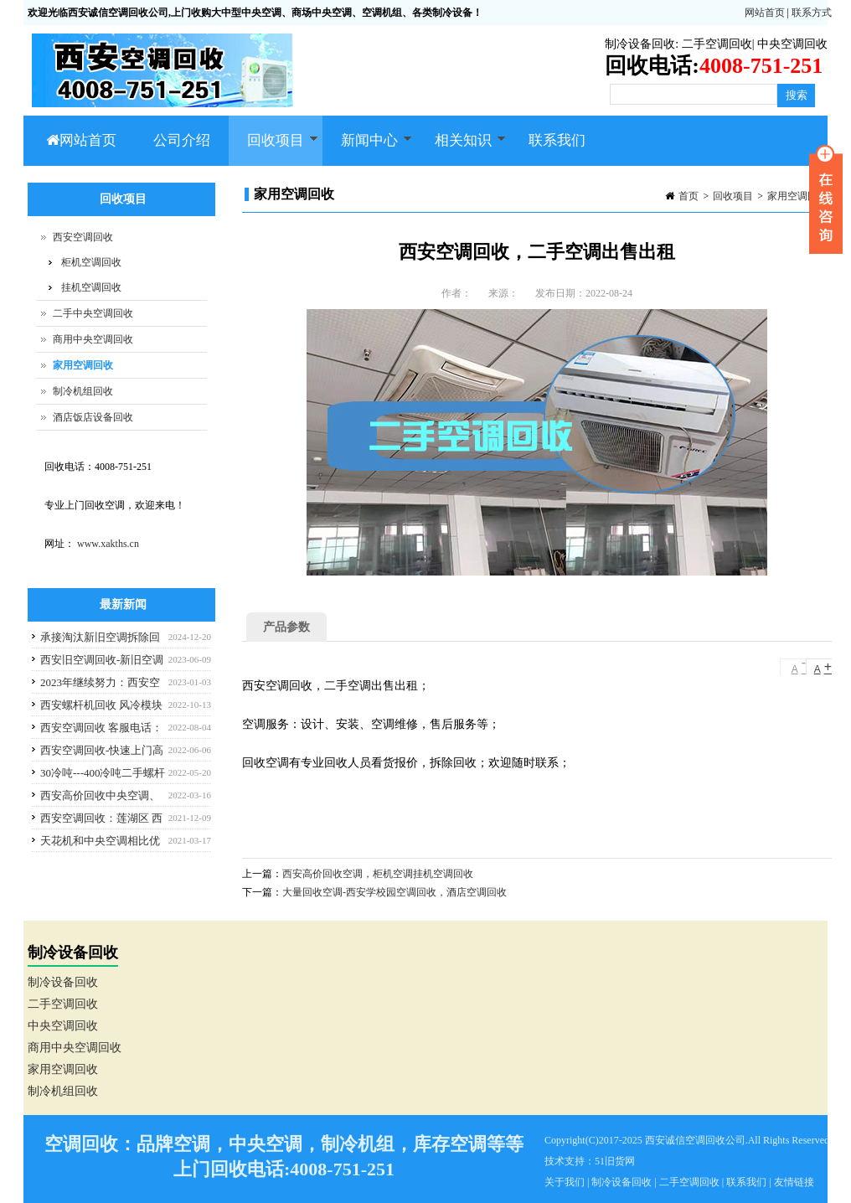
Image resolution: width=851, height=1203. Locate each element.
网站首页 (765, 12)
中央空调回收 (792, 44)
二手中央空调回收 (93, 313)
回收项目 (273, 149)
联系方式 (812, 12)
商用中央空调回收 (93, 339)
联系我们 (557, 140)
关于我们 (564, 1182)
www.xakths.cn (108, 544)
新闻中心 (367, 149)
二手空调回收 (717, 44)
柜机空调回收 (91, 262)
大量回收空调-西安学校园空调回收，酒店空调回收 (394, 892)
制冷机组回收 (83, 391)
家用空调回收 (797, 196)
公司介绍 (181, 140)
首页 (688, 196)
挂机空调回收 (91, 287)
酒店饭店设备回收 (93, 417)
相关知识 (461, 149)
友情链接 (794, 1182)
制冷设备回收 (640, 44)
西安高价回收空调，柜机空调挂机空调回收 (377, 874)
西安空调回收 (83, 237)
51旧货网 (615, 1161)
